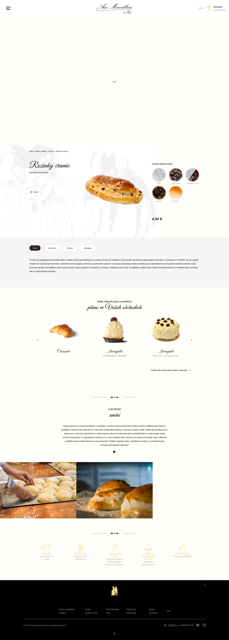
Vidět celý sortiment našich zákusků (170, 370)
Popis (35, 248)
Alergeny (88, 248)
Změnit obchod (219, 10)
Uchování (52, 248)
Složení (70, 248)
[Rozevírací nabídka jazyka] (174, 625)
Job (168, 611)
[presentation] (37, 340)
